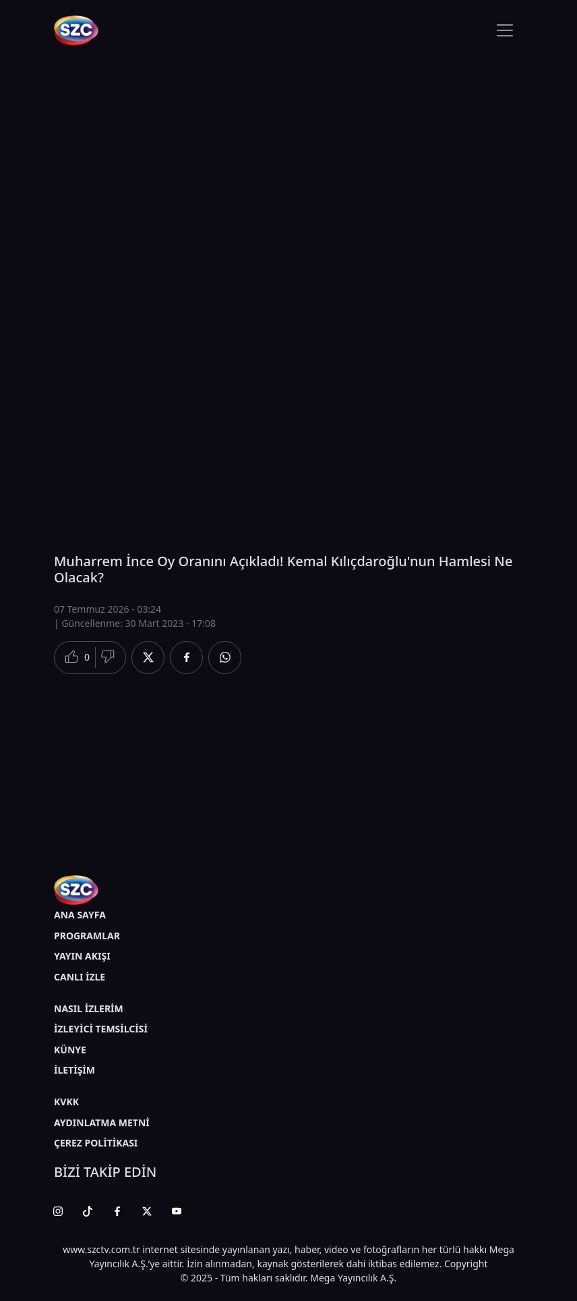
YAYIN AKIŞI (82, 955)
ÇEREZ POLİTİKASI (96, 1142)
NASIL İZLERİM (88, 1008)
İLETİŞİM (74, 1069)
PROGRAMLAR (87, 935)
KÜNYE (70, 1049)
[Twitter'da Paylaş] (147, 657)
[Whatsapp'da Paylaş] (224, 657)
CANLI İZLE (79, 976)
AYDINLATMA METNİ (102, 1122)
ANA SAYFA (80, 914)
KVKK (66, 1101)
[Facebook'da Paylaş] (186, 657)
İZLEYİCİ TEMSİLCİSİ (101, 1028)
